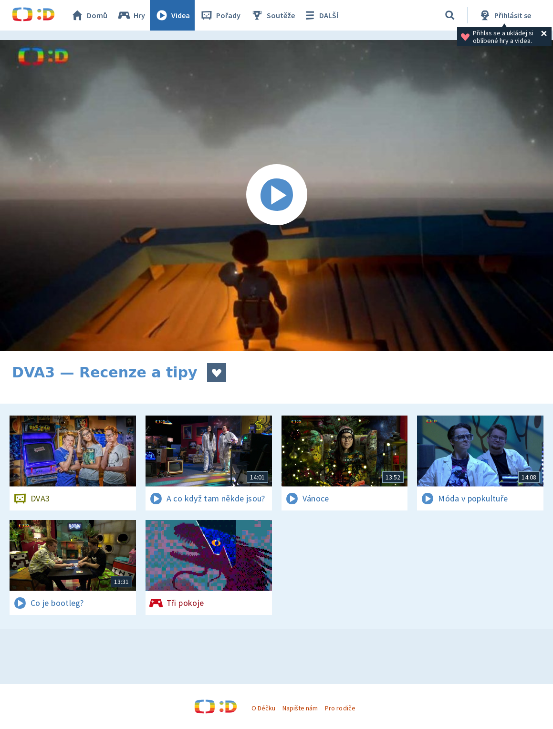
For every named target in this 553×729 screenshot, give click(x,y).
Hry (131, 15)
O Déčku (263, 708)
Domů (88, 15)
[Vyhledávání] (450, 15)
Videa (172, 15)
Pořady (219, 15)
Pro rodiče (340, 708)
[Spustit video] (276, 195)
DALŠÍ (320, 15)
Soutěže (272, 15)
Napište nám (300, 708)
